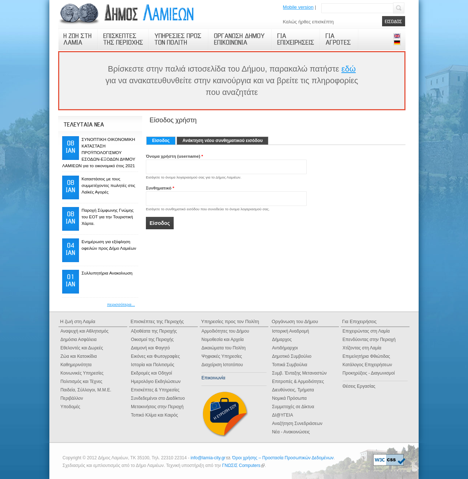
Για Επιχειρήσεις (359, 321)
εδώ (348, 68)
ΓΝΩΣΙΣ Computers (243, 465)
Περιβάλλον (71, 398)
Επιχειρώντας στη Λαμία (366, 331)
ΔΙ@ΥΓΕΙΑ (282, 415)
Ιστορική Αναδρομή (290, 331)
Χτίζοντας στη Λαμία (362, 347)
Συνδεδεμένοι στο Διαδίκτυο (158, 398)
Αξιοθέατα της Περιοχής (154, 331)
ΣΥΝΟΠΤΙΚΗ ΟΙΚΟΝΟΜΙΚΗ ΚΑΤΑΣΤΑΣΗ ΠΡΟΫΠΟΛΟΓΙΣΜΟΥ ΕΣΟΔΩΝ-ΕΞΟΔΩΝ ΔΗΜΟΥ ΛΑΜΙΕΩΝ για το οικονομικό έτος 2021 (98, 152)
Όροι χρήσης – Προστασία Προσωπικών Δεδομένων (282, 457)
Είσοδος (164, 140)
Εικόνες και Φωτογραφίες (155, 356)
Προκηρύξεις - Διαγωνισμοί (369, 373)
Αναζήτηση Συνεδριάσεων (297, 423)
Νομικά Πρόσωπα (289, 398)
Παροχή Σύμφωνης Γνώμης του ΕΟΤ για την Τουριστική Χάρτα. (107, 217)
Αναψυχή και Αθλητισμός (84, 331)
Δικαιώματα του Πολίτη (223, 347)
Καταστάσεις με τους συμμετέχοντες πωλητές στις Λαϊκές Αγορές (108, 185)
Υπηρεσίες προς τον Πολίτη (230, 321)
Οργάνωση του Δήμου (295, 321)
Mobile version (298, 7)
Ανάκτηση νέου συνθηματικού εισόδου (222, 140)
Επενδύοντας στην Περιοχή (369, 339)
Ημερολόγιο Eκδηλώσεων (156, 381)
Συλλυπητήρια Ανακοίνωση (107, 273)
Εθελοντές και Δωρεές (81, 347)
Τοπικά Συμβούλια (289, 364)
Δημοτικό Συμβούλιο (292, 356)
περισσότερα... (121, 304)
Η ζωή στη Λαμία (77, 321)
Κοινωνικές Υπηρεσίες (81, 373)
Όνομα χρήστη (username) (174, 156)
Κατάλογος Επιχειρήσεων (367, 364)
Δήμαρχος (282, 339)
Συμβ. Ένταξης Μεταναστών (299, 373)
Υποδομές (70, 406)
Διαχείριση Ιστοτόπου (222, 364)
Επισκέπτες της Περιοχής (157, 321)
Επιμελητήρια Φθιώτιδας (366, 356)
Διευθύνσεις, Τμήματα (293, 389)
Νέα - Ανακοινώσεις (291, 431)
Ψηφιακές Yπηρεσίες (221, 356)
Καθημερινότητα (75, 364)
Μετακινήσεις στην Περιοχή (157, 406)
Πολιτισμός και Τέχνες (81, 381)
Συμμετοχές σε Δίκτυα (293, 406)
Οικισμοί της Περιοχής (152, 339)
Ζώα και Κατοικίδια (78, 356)
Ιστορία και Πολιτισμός (152, 364)
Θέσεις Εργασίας (359, 386)
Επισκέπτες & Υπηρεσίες (155, 389)
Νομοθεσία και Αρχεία (222, 339)
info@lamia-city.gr (210, 457)
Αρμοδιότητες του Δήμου (225, 331)
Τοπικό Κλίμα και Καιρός (154, 415)
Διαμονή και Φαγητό (150, 347)
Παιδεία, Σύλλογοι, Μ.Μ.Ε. (85, 389)
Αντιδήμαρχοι (285, 347)
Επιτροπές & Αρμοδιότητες (298, 381)
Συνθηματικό (160, 187)
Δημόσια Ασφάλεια (78, 339)
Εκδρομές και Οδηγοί (151, 373)
